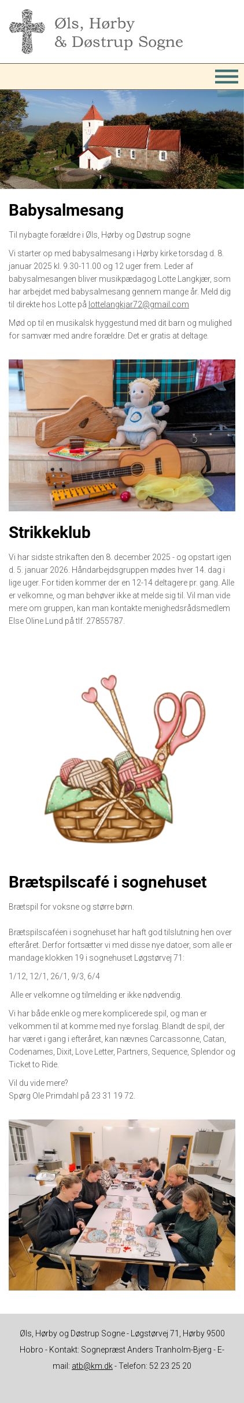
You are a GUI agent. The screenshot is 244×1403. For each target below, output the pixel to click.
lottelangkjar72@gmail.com (138, 304)
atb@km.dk (92, 1366)
